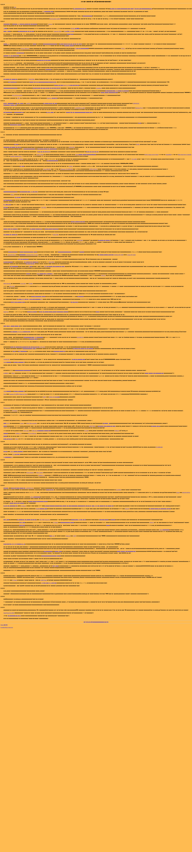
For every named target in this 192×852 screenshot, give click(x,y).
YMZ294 (21, 159)
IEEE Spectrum (7, 283)
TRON (13, 373)
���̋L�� (70, 34)
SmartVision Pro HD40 (8, 613)
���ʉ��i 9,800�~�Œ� (78, 519)
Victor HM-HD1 (47, 169)
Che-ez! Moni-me (25, 48)
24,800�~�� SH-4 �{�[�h (49, 583)
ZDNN (44, 397)
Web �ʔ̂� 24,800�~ (69, 31)
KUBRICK (6, 373)
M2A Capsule (39, 472)
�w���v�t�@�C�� (50, 103)
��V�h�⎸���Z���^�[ (11, 326)
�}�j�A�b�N (17, 197)
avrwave (50, 24)
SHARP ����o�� (41, 508)
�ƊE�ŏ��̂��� (23, 259)
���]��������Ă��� (28, 252)
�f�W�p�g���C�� (18, 302)
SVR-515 (103, 275)
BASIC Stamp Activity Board (151, 154)
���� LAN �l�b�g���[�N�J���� (24, 24)
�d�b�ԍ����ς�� (78, 359)
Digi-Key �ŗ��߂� (52, 98)
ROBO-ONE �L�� (54, 397)
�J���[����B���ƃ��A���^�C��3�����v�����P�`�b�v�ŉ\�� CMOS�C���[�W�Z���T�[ (79, 506)
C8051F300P (80, 240)
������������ (50, 44)
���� (5, 433)
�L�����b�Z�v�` (80, 8)
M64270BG (32, 79)
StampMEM (168, 154)
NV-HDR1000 (159, 447)
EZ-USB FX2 (80, 337)
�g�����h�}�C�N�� (26, 31)
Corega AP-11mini (131, 254)
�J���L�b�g (155, 426)
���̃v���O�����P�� (109, 92)
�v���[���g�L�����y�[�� (160, 508)
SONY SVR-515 (93, 169)
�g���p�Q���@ (104, 240)
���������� (29, 149)
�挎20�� (55, 566)
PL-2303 (86, 430)
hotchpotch (23, 506)
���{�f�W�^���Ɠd (10, 229)
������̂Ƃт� (19, 112)
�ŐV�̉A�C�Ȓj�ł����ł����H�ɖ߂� (96, 622)
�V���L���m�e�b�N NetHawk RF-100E (110, 254)
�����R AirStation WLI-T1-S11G (28, 254)
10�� (30, 266)
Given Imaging (30, 472)
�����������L (65, 252)
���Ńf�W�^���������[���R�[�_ (43, 82)
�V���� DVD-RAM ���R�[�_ (20, 331)
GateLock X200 (57, 31)
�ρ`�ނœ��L (20, 103)
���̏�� (48, 69)
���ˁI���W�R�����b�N (154, 373)
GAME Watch (43, 580)
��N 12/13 (6, 423)
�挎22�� (22, 522)
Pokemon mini (6, 407)
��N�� (22, 525)
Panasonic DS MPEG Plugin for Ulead (18, 394)
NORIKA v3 (18, 433)
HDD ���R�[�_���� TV (45, 273)
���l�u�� (33, 339)
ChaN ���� (7, 362)
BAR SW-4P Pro (186, 492)
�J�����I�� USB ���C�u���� (117, 90)
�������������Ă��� (51, 555)
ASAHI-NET (6, 359)
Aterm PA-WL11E (11, 254)
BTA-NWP (12, 286)
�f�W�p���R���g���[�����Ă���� (53, 311)
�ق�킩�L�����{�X (10, 506)
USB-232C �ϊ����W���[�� (41, 430)
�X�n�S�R (74, 302)
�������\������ (22, 370)
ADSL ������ (35, 497)
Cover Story (23, 283)
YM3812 (71, 166)
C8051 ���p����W (16, 451)
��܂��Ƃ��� (103, 519)
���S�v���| (32, 311)
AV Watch (55, 522)
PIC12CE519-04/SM (17, 95)
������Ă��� (15, 124)
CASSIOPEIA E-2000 (80, 108)
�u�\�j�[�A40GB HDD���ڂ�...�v (14, 544)
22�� (5, 28)
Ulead (4, 394)
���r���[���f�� (52, 229)
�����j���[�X (59, 351)
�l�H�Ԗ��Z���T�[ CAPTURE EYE (22, 488)
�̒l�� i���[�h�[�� (78, 221)
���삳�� (58, 551)
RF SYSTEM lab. (32, 433)
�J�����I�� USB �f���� (33, 337)
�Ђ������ (8, 103)
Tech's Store (26, 430)
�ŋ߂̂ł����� (22, 351)
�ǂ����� (20, 53)
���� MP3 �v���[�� (11, 55)
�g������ (48, 551)
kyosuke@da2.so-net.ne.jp (7, 627)
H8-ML (138, 144)
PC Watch (14, 580)
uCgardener (98, 88)
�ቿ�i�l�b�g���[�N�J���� (83, 348)
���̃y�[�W (50, 489)
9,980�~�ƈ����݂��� (82, 48)
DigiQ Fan (5, 311)
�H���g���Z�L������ (47, 149)
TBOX (16, 439)
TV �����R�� (48, 11)
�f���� (80, 296)
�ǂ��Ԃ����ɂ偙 (19, 362)
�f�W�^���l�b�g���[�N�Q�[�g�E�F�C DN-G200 (27, 347)
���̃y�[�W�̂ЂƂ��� (17, 503)
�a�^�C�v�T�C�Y (44, 151)
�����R (6, 24)
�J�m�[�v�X (7, 439)
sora (15, 7)
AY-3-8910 (134, 159)
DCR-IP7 (127, 508)
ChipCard (68, 536)
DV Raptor (14, 410)
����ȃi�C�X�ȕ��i (44, 60)
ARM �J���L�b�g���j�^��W (54, 266)
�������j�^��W (29, 348)
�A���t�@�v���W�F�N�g (27, 519)
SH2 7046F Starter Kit (44, 519)
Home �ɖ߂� (4, 625)
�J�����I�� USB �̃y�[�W (29, 191)
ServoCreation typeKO (54, 18)
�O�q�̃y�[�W (30, 263)
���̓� (82, 252)
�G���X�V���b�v (10, 79)
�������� (87, 16)
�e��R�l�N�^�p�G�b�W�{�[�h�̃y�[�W (47, 88)
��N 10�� (6, 31)
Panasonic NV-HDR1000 (66, 169)
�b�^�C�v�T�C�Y (92, 151)
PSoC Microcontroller (32, 423)
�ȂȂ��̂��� (12, 82)
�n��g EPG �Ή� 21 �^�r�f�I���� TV (29, 299)
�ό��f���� (8, 262)
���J (98, 311)
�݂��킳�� (7, 204)
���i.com (6, 44)
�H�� (16, 144)
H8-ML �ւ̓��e (75, 28)
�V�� (22, 166)
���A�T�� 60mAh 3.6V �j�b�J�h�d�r (66, 85)
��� (34, 44)
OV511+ (123, 48)
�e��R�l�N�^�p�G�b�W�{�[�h (70, 44)
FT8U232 (117, 430)
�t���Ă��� (69, 45)
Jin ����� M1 (8, 457)
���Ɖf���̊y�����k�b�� (38, 501)
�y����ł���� (52, 160)
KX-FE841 (118, 489)
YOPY (74, 536)
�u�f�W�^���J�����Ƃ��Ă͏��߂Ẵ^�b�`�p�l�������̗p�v (131, 8)
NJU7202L (43, 207)
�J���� (106, 423)
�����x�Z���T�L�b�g (12, 147)
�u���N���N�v (36, 229)
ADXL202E (72, 147)
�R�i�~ (6, 488)
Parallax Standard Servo (16, 156)
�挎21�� (6, 519)
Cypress (22, 423)
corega (177, 492)
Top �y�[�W (16, 454)
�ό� (139, 123)
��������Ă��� (67, 522)
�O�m (5, 451)
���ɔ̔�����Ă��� (38, 296)
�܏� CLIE (52, 536)
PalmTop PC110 (139, 108)
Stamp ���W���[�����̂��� (85, 154)
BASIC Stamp (40, 154)
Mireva (12, 194)
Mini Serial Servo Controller (184, 154)
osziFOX (28, 103)
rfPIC (18, 98)
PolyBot (31, 283)
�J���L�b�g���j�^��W (107, 426)
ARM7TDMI (92, 426)
